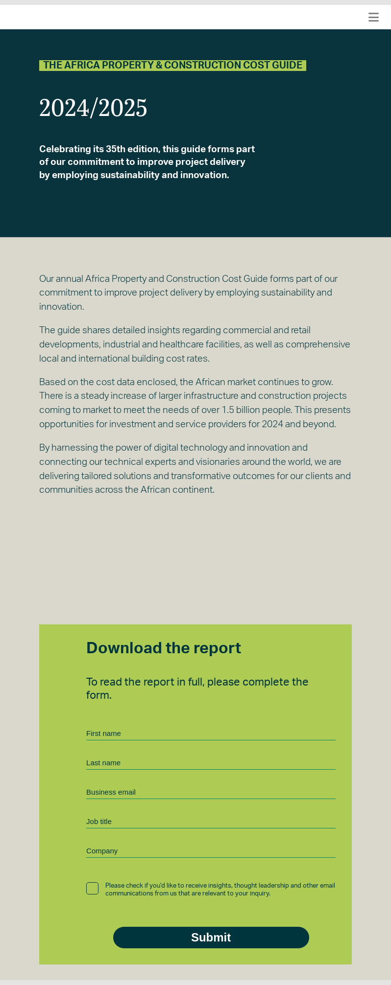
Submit (211, 937)
